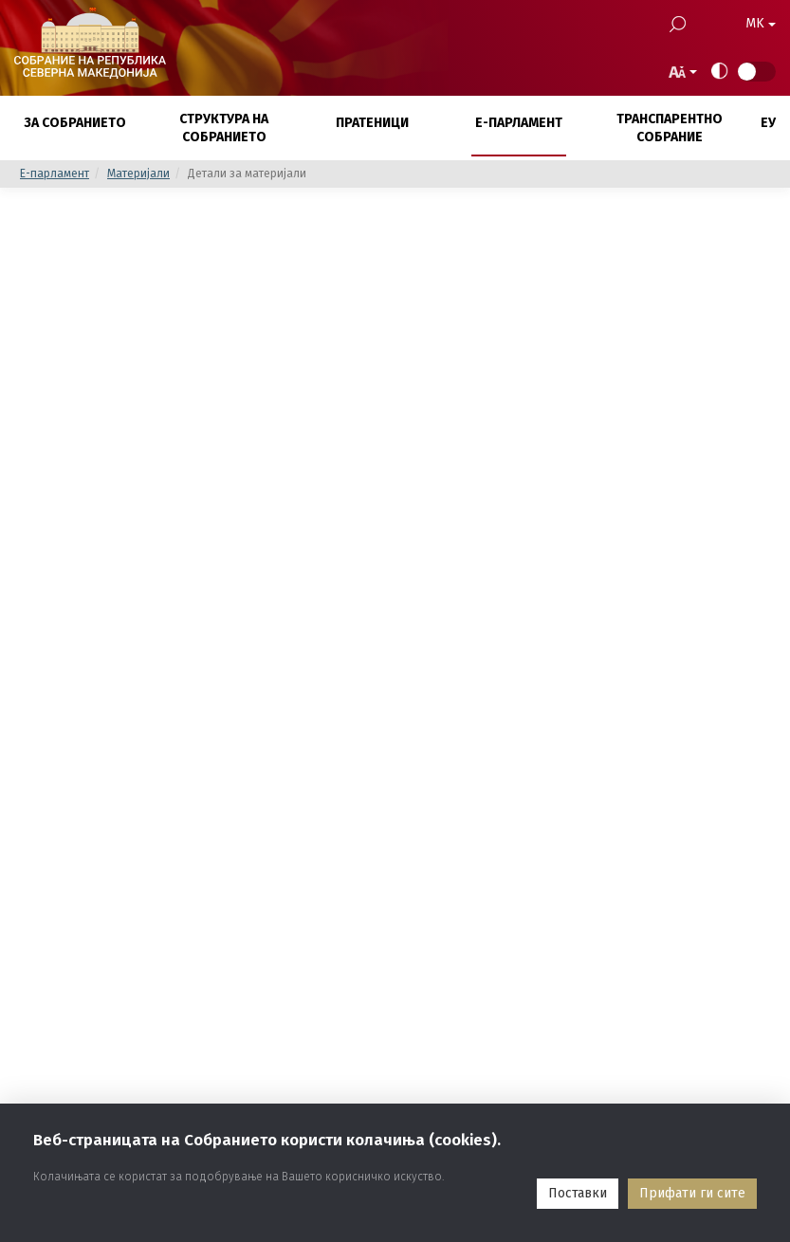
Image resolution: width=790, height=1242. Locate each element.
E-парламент (54, 173)
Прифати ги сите (692, 1193)
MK (760, 23)
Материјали (138, 173)
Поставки (577, 1193)
